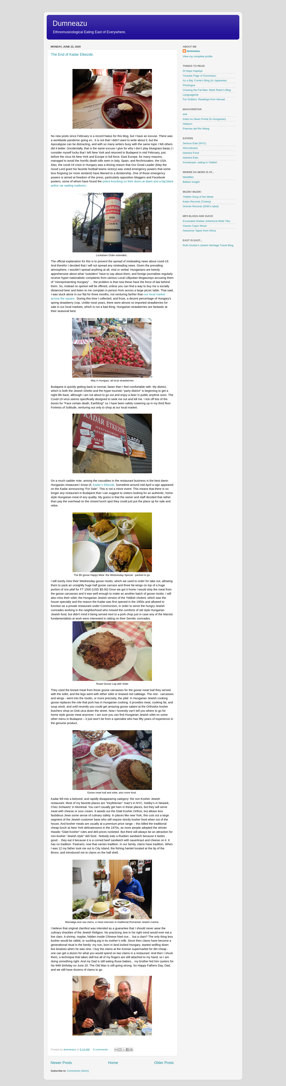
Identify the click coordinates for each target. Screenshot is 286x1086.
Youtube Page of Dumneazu (199, 75)
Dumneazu (70, 23)
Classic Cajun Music (195, 225)
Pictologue (189, 85)
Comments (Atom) (78, 1070)
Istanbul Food (191, 152)
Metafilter (188, 177)
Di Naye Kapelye (193, 70)
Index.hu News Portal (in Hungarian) (204, 119)
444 (185, 114)
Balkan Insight (191, 181)
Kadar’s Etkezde (103, 484)
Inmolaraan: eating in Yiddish (200, 162)
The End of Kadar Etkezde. (72, 54)
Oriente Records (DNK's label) (201, 206)
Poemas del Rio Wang (196, 128)
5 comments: (101, 1049)
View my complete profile (198, 56)
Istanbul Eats (190, 157)
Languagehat (190, 94)
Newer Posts (61, 1063)
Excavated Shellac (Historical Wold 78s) (206, 221)
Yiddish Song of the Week (198, 196)
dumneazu (193, 51)
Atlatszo (187, 123)
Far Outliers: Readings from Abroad (204, 99)
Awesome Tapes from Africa (199, 230)
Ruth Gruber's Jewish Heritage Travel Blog (208, 245)
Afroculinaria (190, 148)
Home (113, 1063)
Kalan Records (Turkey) (197, 201)
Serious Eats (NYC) (194, 143)
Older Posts (164, 1063)
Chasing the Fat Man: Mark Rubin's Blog (207, 89)
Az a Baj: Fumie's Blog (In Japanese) (205, 80)
